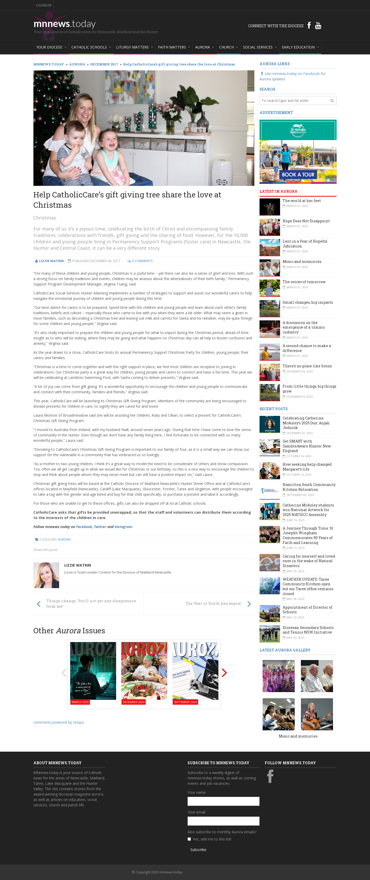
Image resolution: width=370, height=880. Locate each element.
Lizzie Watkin (77, 565)
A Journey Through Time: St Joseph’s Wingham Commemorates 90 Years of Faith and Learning (308, 535)
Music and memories (302, 261)
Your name (197, 792)
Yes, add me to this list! (212, 839)
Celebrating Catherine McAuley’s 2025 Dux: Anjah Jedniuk (306, 423)
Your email (196, 812)
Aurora (64, 539)
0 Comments (142, 261)
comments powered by (58, 722)
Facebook (84, 526)
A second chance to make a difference (307, 348)
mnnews (64, 23)
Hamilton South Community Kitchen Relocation (309, 487)
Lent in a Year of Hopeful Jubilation (305, 243)
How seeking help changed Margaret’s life (307, 467)
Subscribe (198, 849)
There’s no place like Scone (307, 366)
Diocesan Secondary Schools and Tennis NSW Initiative (308, 630)
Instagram (123, 526)
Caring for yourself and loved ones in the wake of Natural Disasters (309, 561)
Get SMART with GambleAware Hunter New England (307, 446)
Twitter (100, 526)
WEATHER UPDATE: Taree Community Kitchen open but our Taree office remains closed (308, 586)
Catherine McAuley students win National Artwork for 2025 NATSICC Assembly (308, 510)
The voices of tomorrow (304, 281)
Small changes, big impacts (308, 302)
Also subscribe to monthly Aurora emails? (222, 831)
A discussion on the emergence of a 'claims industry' (304, 327)
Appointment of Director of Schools (307, 610)
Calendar (43, 5)
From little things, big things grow (309, 389)
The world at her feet (302, 200)
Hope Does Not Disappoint (306, 220)
